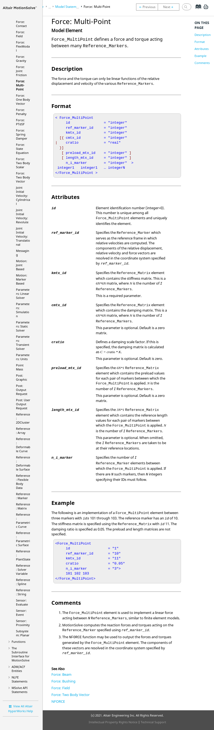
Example (200, 56)
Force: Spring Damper (21, 134)
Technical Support (153, 722)
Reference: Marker (23, 496)
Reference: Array (23, 431)
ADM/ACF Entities (18, 669)
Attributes (202, 49)
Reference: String (23, 592)
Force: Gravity (21, 59)
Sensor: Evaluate (22, 602)
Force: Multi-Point (20, 85)
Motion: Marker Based (21, 279)
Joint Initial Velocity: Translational (23, 236)
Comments (202, 63)
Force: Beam (61, 674)
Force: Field (20, 34)
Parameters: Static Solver (22, 326)
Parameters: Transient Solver (22, 342)
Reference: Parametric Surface (23, 539)
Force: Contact (21, 24)
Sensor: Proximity (23, 623)
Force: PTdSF (20, 122)
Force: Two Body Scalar (23, 163)
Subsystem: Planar (22, 633)
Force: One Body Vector (23, 99)
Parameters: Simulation (22, 310)
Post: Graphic (21, 377)
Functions (18, 642)
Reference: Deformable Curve (23, 445)
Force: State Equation (22, 149)
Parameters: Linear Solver (22, 294)
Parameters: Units (22, 357)
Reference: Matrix (23, 506)
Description (203, 35)
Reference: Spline (23, 582)
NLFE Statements (19, 679)
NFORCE (58, 701)
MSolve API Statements (20, 690)
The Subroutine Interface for (20, 654)
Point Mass (20, 367)
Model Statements (69, 6)
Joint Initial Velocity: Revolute (22, 216)
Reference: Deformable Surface (23, 463)
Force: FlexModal (23, 46)
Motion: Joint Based (21, 265)
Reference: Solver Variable (23, 569)
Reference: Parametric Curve (23, 520)
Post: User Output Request (23, 404)
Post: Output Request (21, 390)
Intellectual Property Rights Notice (113, 722)
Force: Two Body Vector (23, 177)
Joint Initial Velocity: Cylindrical (23, 195)
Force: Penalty (21, 112)
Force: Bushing (63, 681)
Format (200, 42)
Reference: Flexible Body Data (23, 482)
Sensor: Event (21, 613)
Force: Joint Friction (21, 71)
